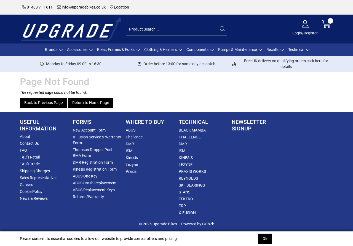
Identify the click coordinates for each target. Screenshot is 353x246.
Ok (265, 238)
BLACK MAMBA (192, 130)
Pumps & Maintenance (237, 49)
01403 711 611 (37, 7)
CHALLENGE (190, 137)
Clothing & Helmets (160, 49)
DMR (130, 144)
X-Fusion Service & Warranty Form (97, 140)
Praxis (131, 171)
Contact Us (29, 143)
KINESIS (186, 157)
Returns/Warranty (88, 197)
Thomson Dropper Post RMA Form (93, 152)
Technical (296, 49)
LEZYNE (185, 164)
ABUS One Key (85, 176)
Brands (51, 49)
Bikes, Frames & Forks (116, 49)
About (25, 136)
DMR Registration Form (93, 162)
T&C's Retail (30, 157)
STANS (184, 192)
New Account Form (89, 130)
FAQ (23, 150)
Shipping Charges (35, 171)
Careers (26, 184)
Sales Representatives (38, 178)
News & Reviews (34, 198)
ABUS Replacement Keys (94, 190)
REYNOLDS (188, 178)
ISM (129, 151)
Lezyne (132, 164)
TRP (182, 206)
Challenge (134, 137)
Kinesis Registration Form (95, 169)
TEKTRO (186, 199)
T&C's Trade (30, 164)
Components (197, 49)
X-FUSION (187, 213)
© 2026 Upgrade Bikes (158, 224)
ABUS (130, 130)
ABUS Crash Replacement (95, 183)
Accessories (77, 49)
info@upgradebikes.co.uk (81, 7)
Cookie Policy (31, 191)
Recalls (272, 49)
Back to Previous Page (43, 102)
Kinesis (132, 157)
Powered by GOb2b (197, 224)
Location (119, 7)
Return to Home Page (90, 102)
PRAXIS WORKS (192, 171)
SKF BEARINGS (192, 185)
